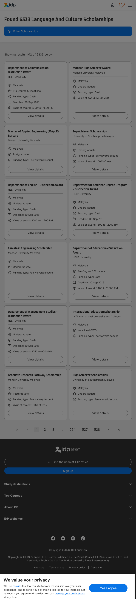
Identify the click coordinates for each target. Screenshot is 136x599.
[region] (67, 586)
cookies (17, 586)
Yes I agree (108, 588)
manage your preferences (70, 593)
